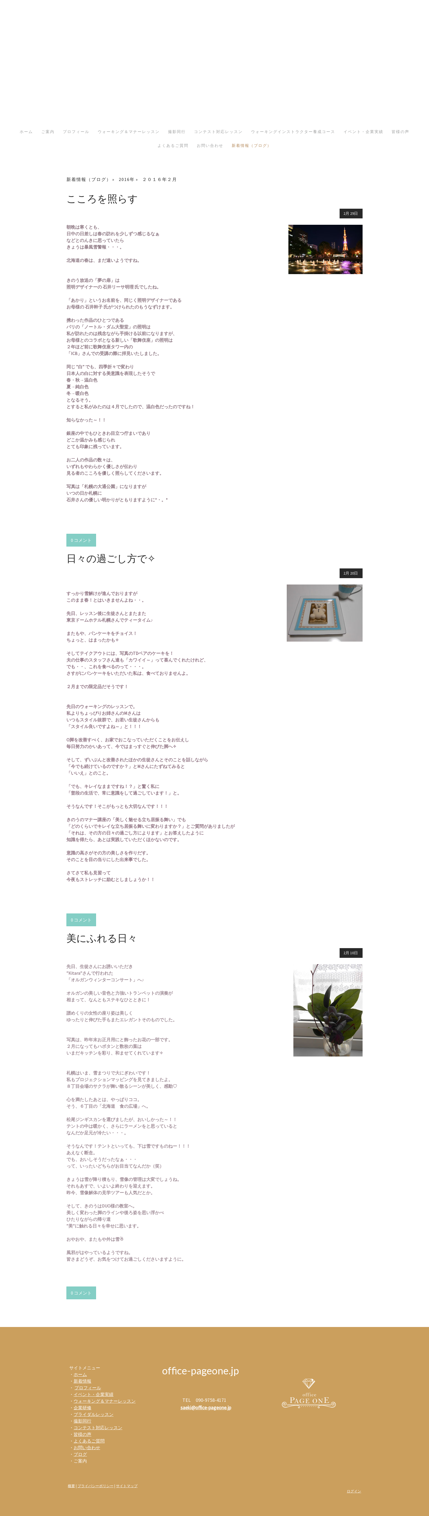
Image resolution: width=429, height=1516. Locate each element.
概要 (71, 1486)
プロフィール (76, 131)
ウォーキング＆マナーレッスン (129, 131)
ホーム (26, 131)
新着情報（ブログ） (252, 145)
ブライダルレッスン (93, 1414)
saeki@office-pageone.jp (205, 1407)
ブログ (80, 1454)
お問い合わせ (210, 145)
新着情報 (82, 1381)
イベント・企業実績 (363, 131)
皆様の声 (400, 131)
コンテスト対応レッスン (218, 131)
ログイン (354, 1491)
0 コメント (81, 540)
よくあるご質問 (172, 145)
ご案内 (48, 131)
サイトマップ (127, 1486)
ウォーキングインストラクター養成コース (293, 131)
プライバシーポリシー (95, 1486)
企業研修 (82, 1407)
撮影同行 (177, 131)
